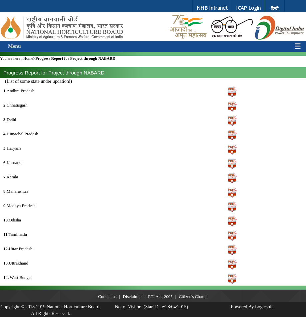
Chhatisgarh (15, 105)
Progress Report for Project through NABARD (75, 58)
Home (28, 58)
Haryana (12, 148)
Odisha (12, 219)
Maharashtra (15, 191)
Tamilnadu (15, 234)
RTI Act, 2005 (160, 296)
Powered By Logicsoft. (252, 306)
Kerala (10, 176)
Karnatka (12, 162)
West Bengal (17, 277)
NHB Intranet (212, 7)
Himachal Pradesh (20, 133)
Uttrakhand (15, 263)
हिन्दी (274, 8)
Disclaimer (132, 296)
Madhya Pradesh (19, 205)
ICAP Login (248, 7)
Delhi (9, 119)
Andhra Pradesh (18, 90)
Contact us (107, 296)
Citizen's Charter (193, 296)
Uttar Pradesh (17, 248)
